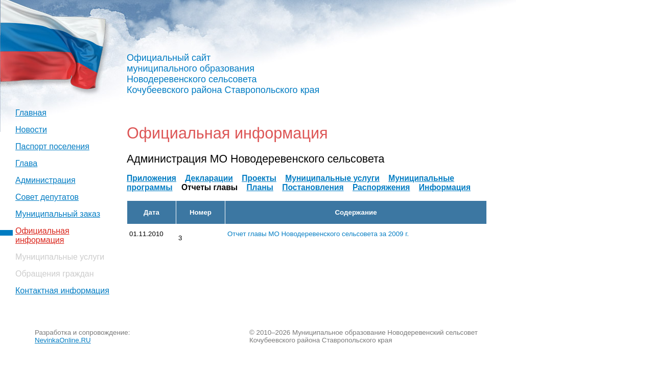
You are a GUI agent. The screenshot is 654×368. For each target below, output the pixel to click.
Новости (31, 129)
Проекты (259, 178)
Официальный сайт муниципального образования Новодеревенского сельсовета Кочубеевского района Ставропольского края (223, 74)
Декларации (209, 178)
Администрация (45, 180)
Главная (30, 112)
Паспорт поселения (52, 146)
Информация (445, 187)
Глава (26, 163)
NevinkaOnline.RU (63, 340)
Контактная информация (62, 290)
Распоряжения (381, 187)
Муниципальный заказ (57, 214)
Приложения (151, 178)
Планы (259, 187)
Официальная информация (42, 235)
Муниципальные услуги (332, 178)
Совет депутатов (47, 197)
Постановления (312, 187)
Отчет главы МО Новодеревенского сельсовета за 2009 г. (318, 234)
